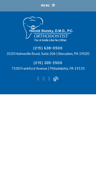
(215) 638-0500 (47, 48)
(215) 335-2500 (48, 63)
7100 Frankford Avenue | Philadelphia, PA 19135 (48, 68)
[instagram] (44, 78)
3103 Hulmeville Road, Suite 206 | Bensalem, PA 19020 (48, 54)
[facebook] (38, 78)
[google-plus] (49, 78)
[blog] (56, 78)
